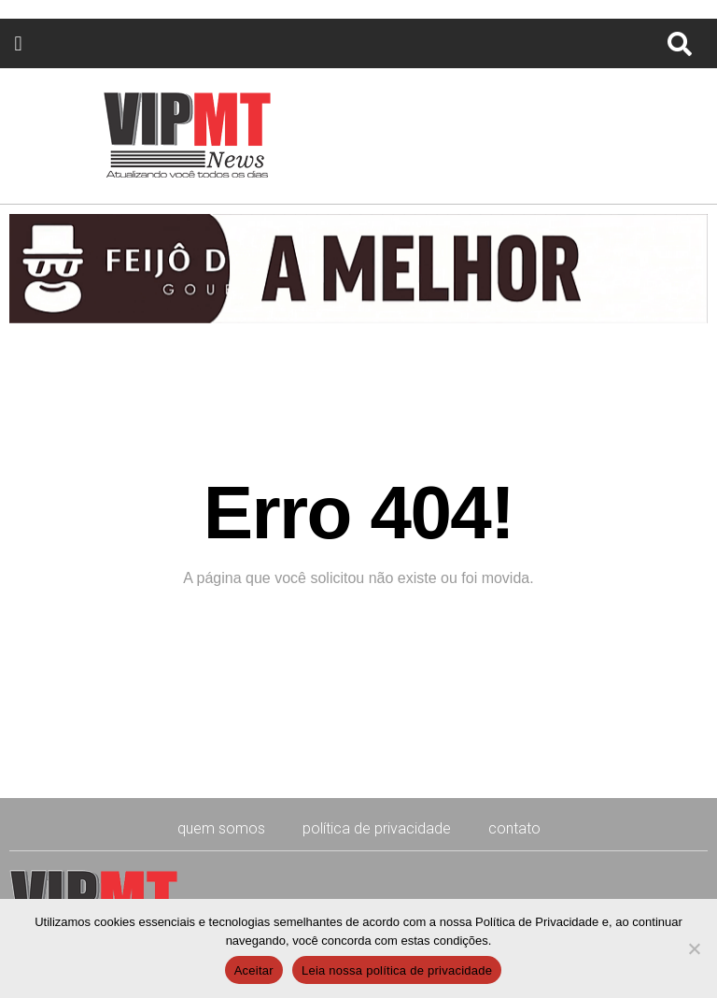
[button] (18, 43)
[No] (693, 948)
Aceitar (254, 970)
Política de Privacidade (376, 828)
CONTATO (514, 828)
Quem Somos (221, 828)
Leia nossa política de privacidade (397, 970)
